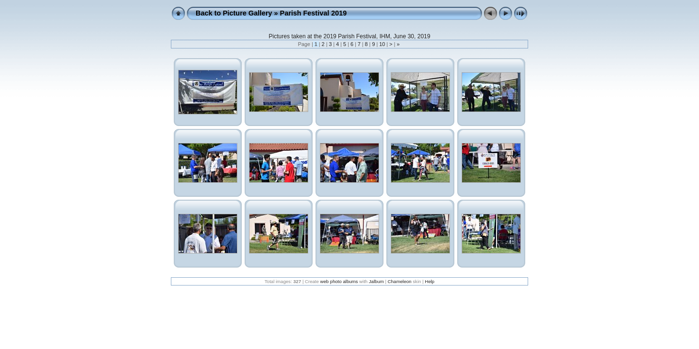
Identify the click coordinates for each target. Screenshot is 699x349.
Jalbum (376, 281)
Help (429, 281)
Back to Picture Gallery (234, 13)
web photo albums (339, 281)
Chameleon (400, 281)
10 (382, 44)
